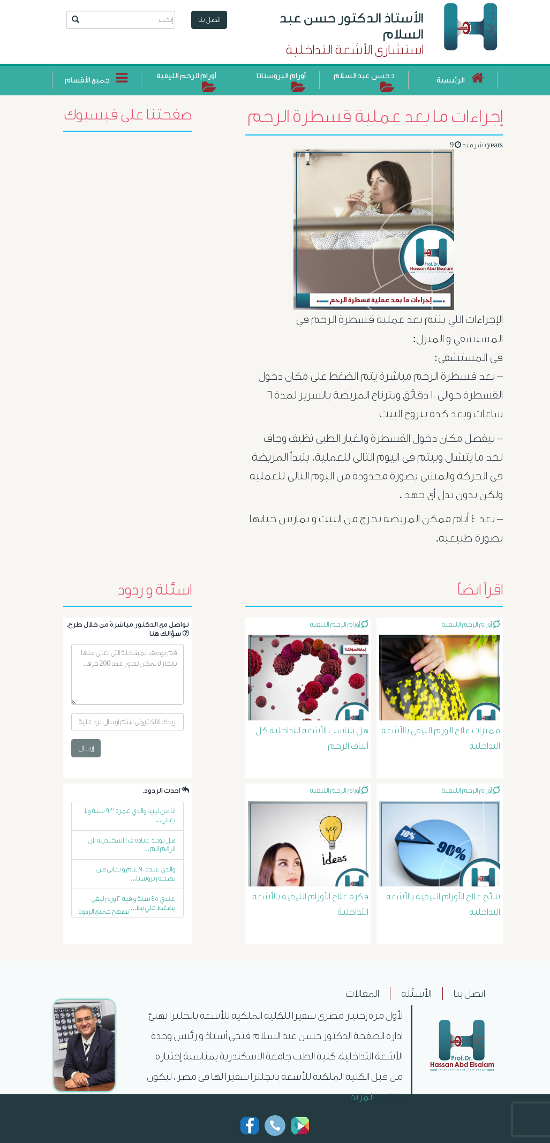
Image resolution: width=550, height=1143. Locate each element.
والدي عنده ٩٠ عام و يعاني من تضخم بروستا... (135, 873)
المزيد (362, 1097)
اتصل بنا (209, 20)
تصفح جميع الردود (103, 911)
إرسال (86, 748)
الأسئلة (416, 993)
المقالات (362, 993)
